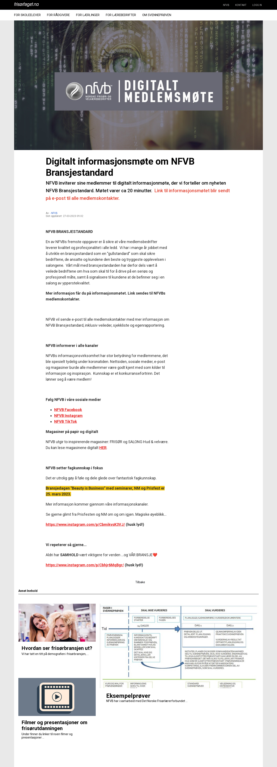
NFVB (226, 5)
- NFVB (54, 213)
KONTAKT (240, 5)
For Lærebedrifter (121, 15)
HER (102, 447)
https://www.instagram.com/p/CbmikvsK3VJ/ (85, 524)
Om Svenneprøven (156, 15)
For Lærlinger (88, 15)
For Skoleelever (27, 15)
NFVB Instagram (68, 415)
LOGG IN (257, 5)
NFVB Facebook (68, 409)
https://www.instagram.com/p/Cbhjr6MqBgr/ (85, 565)
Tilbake (140, 582)
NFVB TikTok (65, 421)
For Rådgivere (58, 15)
